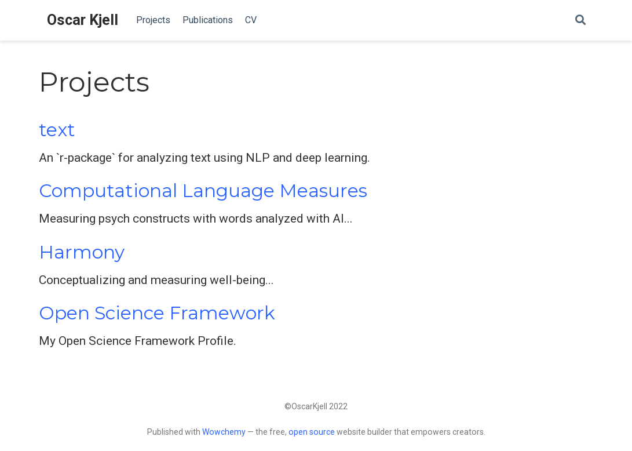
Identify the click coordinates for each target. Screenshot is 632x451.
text (57, 130)
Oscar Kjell (82, 20)
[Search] (580, 20)
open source (311, 432)
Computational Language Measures (203, 191)
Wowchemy (224, 432)
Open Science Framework (157, 313)
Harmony (82, 252)
